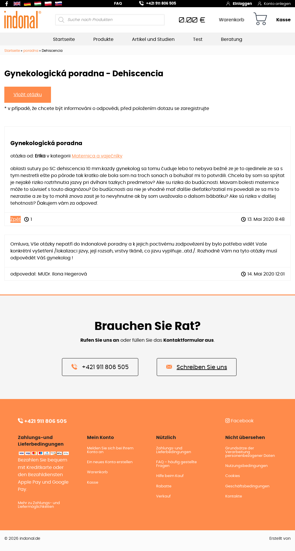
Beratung (231, 39)
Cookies (232, 476)
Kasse (283, 20)
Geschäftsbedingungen (247, 486)
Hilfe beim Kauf (170, 476)
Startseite (64, 39)
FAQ (118, 3)
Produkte (103, 39)
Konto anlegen (274, 3)
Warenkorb (231, 20)
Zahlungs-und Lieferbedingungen (173, 450)
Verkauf (163, 496)
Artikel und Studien (153, 39)
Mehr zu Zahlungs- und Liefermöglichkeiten (39, 505)
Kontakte (233, 496)
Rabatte (163, 486)
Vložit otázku (28, 94)
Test (198, 39)
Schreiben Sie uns (196, 366)
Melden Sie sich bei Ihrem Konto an (110, 450)
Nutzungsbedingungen (246, 466)
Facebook (239, 421)
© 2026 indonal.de (22, 539)
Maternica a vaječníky (97, 156)
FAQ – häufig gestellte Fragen (176, 464)
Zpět (15, 219)
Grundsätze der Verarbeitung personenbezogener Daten (250, 452)
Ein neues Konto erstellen (110, 462)
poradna (30, 50)
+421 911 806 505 (154, 2)
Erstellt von (280, 539)
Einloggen (239, 3)
